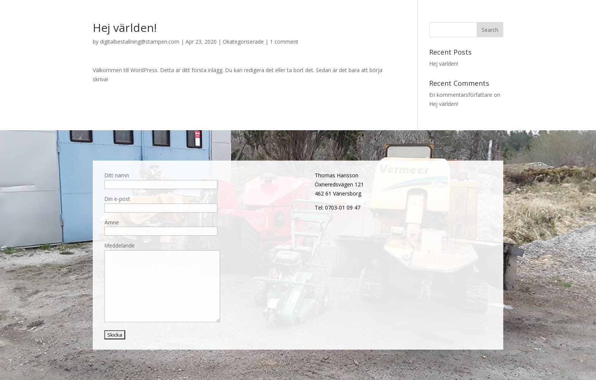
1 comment (284, 41)
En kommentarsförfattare (460, 94)
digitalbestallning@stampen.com (139, 41)
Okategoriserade (243, 41)
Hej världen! (443, 63)
